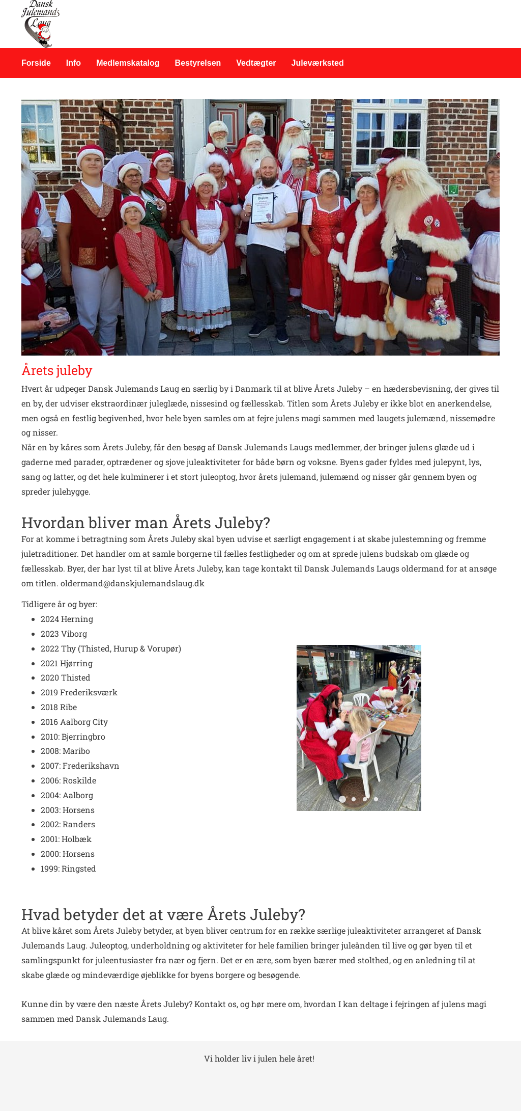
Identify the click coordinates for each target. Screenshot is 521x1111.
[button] (342, 799)
